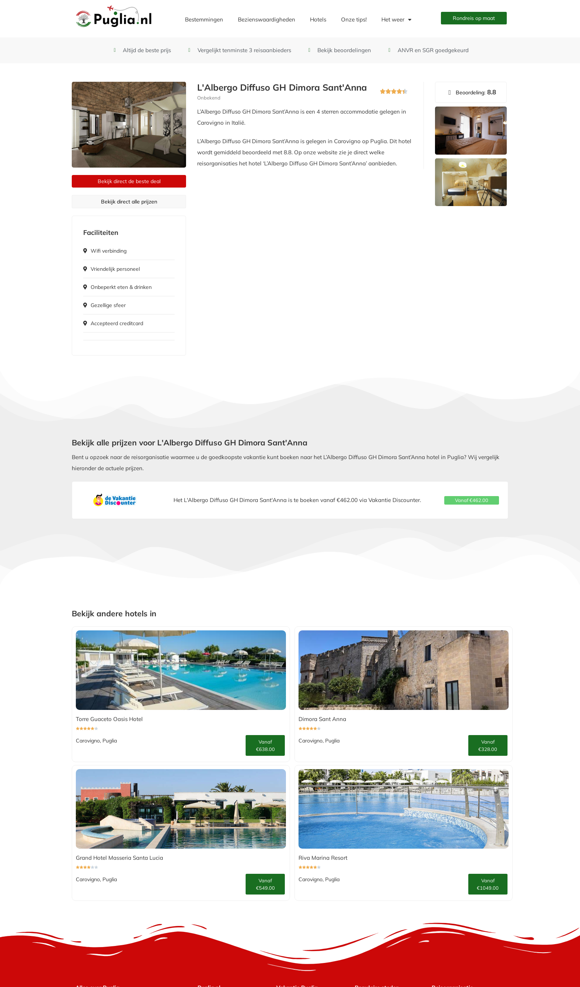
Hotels (318, 19)
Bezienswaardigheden (266, 19)
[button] (471, 500)
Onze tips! (354, 19)
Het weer (396, 19)
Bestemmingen (204, 19)
